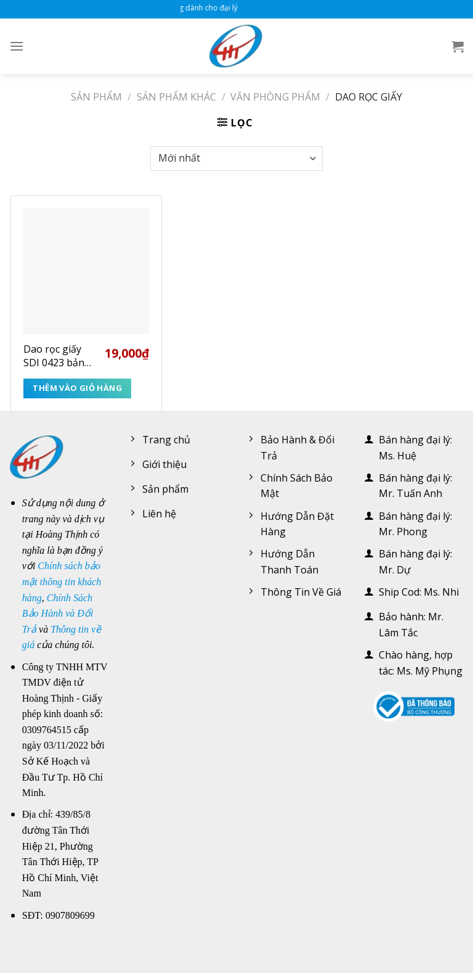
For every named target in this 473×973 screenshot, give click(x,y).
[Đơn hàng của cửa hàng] (236, 158)
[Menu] (16, 46)
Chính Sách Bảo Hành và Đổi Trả (57, 613)
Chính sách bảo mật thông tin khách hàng (62, 581)
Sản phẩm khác (176, 97)
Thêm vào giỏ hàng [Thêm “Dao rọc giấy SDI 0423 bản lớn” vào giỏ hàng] (77, 387)
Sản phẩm (96, 97)
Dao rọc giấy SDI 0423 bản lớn (53, 356)
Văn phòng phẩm (275, 97)
